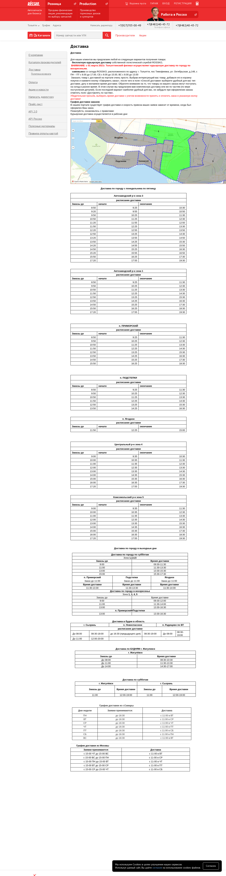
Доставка (34, 69)
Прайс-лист (35, 104)
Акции (142, 35)
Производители (125, 35)
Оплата (33, 82)
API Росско (35, 118)
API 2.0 (32, 111)
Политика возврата (41, 73)
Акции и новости (38, 89)
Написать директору (41, 97)
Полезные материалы (41, 126)
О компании (35, 55)
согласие (157, 867)
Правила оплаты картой (43, 133)
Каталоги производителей (44, 62)
